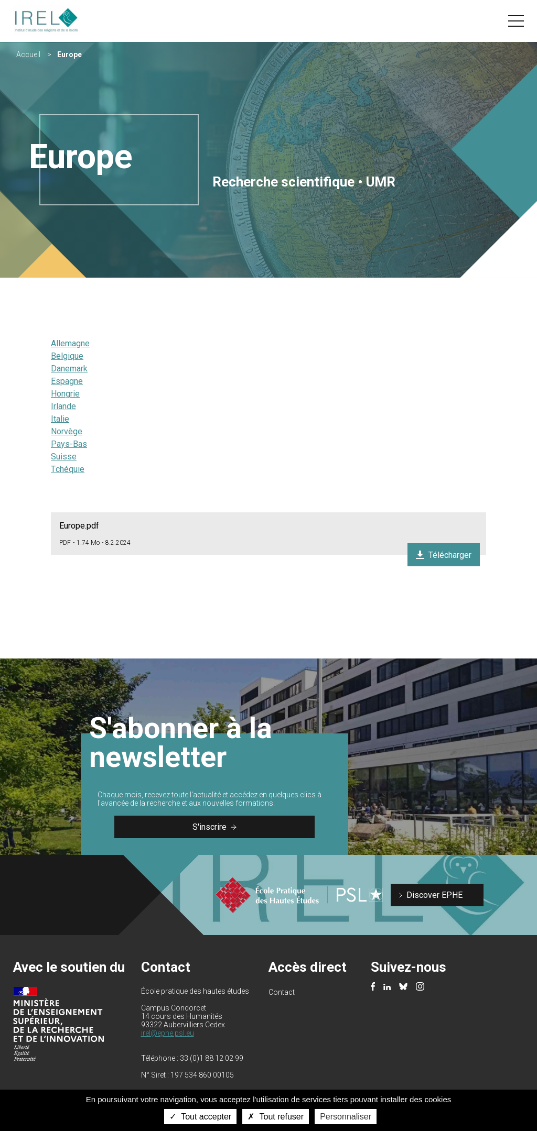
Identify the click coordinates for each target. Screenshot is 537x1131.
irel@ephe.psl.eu (167, 1033)
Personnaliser (345, 1116)
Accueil (28, 54)
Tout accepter (200, 1116)
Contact (281, 992)
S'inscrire (214, 827)
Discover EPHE (434, 895)
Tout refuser (276, 1116)
